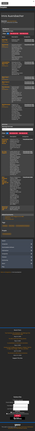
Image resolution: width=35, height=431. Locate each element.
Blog (3, 266)
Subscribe (17, 415)
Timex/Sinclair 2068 (24, 33)
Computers (17, 244)
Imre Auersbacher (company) (22, 225)
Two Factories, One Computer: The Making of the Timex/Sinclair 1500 (17, 333)
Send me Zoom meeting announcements (18, 413)
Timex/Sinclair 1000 (14, 33)
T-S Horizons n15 (9, 219)
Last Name (10, 408)
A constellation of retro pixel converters (17, 343)
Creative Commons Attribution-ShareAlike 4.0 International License (20, 427)
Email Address (10, 402)
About (17, 263)
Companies (17, 253)
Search (3, 240)
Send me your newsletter (18, 412)
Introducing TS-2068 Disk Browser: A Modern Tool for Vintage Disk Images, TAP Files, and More (17, 348)
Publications (17, 250)
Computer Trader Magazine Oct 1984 (14, 216)
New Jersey (11, 225)
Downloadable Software (17, 247)
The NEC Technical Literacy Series (17, 338)
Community (17, 260)
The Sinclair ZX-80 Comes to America (17, 353)
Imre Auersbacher (12, 21)
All (8, 33)
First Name (10, 405)
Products (17, 257)
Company (5, 225)
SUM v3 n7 (7, 218)
